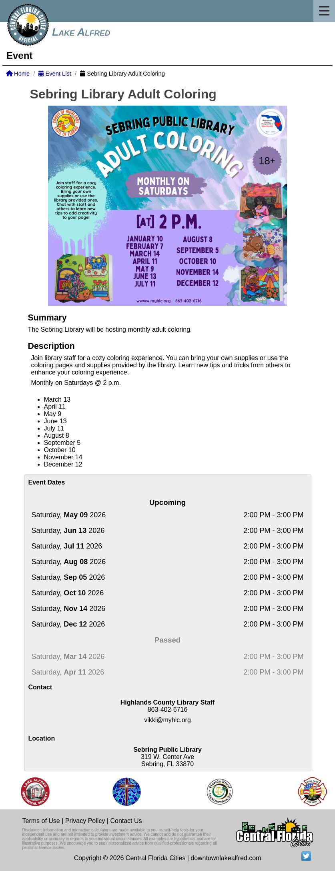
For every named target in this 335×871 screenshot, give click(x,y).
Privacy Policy (85, 820)
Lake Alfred (81, 32)
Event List (54, 73)
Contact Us (126, 820)
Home (18, 73)
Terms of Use (41, 820)
